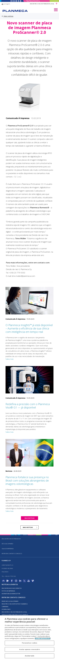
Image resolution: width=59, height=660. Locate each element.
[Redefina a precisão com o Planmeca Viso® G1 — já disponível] (29, 380)
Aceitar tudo (29, 656)
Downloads (6, 609)
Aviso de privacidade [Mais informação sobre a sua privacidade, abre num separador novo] (42, 638)
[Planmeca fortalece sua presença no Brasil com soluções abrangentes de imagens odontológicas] (29, 453)
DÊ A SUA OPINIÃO (7, 544)
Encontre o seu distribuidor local (42, 4)
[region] (29, 637)
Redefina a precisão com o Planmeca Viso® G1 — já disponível (28, 405)
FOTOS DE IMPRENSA (8, 591)
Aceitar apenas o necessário (29, 649)
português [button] (6, 4)
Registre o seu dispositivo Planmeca (14, 604)
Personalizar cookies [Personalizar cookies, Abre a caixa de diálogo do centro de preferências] (29, 643)
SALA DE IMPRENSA (7, 548)
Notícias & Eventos (10, 584)
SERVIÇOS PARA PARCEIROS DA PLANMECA (15, 614)
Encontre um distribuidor (11, 539)
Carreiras (5, 606)
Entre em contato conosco (12, 553)
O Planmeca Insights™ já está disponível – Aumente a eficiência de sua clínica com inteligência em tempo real (29, 328)
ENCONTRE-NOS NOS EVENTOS (12, 588)
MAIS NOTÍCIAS (30, 518)
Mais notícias (7, 16)
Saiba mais (10, 359)
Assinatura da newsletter (11, 593)
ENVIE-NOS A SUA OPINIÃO (10, 601)
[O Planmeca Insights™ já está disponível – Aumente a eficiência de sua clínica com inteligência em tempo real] (29, 300)
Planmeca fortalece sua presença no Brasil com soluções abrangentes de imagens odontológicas (27, 480)
